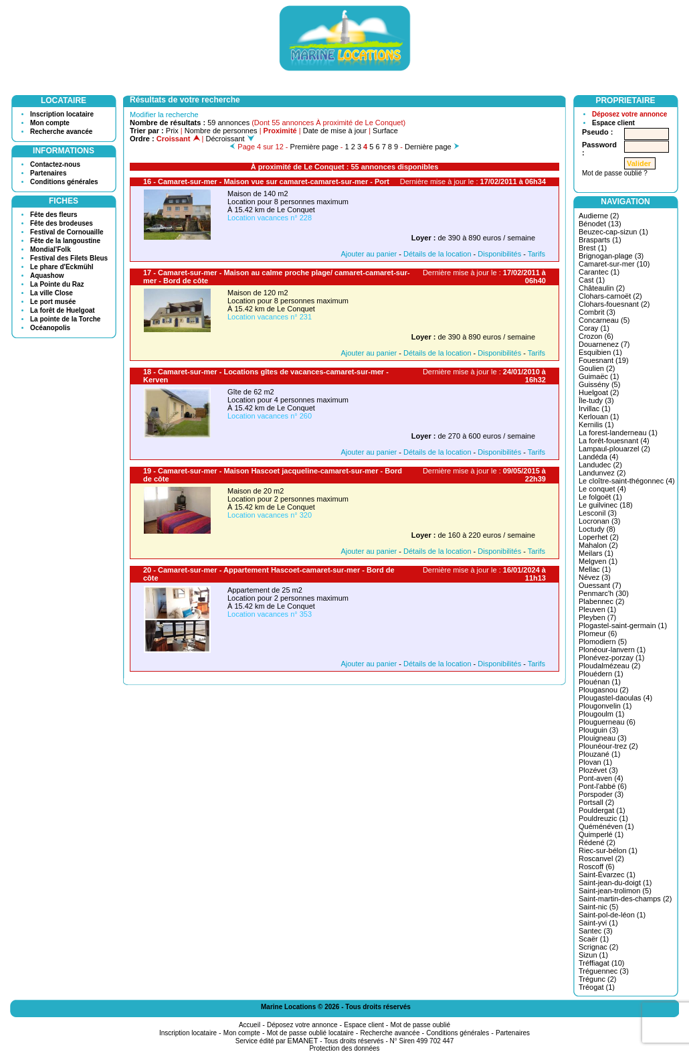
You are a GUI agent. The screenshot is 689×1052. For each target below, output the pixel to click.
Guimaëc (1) (599, 376)
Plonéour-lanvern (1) (612, 650)
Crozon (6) (596, 336)
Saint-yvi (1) (598, 923)
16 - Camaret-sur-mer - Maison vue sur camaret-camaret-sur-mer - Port (266, 181)
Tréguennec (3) (604, 971)
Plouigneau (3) (603, 738)
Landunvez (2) (602, 473)
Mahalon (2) (598, 545)
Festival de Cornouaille (66, 232)
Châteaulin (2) (602, 288)
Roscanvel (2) (601, 858)
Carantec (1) (599, 272)
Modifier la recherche (164, 114)
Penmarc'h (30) (604, 593)
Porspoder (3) (601, 794)
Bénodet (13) (600, 224)
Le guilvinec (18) (606, 505)
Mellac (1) (595, 569)
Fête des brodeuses (61, 223)
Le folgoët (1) (600, 497)
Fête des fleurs (54, 214)
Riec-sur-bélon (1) (608, 850)
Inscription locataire (62, 114)
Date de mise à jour (335, 131)
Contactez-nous (55, 164)
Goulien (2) (597, 368)
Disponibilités (499, 254)
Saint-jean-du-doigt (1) (615, 883)
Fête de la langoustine (65, 240)
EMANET (303, 1041)
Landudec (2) (600, 465)
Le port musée (53, 301)
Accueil (249, 1025)
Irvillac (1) (595, 408)
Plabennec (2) (602, 601)
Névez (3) (595, 577)
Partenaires (48, 173)
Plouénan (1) (600, 682)
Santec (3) (596, 931)
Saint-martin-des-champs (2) (625, 899)
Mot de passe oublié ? (615, 173)
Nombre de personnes (221, 131)
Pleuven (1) (597, 609)
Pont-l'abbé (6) (603, 786)
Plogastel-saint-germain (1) (623, 625)
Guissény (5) (599, 384)
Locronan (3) (599, 521)
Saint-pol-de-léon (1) (612, 915)
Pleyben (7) (597, 617)
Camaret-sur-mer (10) (614, 264)
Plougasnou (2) (604, 690)
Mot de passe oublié (421, 1025)
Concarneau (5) (604, 320)
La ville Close (51, 293)
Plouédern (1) (601, 674)
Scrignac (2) (598, 947)
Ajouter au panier (368, 254)
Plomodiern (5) (603, 641)
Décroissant (230, 139)
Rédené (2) (597, 842)
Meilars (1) (596, 553)
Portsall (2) (596, 802)
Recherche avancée (61, 131)
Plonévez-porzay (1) (611, 658)
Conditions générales (64, 181)
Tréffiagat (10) (601, 963)
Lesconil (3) (598, 513)
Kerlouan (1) (599, 416)
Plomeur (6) (598, 633)
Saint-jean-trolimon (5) (615, 891)
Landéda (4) (598, 457)
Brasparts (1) (600, 240)
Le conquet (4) (602, 489)
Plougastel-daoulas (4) (615, 698)
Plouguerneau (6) (607, 722)
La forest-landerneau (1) (618, 433)
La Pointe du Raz (57, 284)
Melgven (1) (598, 561)
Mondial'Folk (50, 249)
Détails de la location (437, 254)
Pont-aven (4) (601, 778)
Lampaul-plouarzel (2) (614, 449)
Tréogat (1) (597, 987)
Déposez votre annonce (629, 114)
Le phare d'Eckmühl (62, 267)
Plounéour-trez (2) (608, 746)
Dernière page (428, 147)
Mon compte (50, 123)
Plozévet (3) (598, 770)
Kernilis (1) (596, 425)
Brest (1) (593, 248)
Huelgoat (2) (599, 392)
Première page (314, 147)
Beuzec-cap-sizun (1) (613, 232)
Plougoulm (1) (601, 714)
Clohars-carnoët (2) (610, 296)
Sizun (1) (593, 955)
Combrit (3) (597, 312)
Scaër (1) (594, 939)
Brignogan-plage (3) (611, 256)
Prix (172, 131)
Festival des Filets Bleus (69, 258)
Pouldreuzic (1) (603, 818)
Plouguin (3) (598, 730)
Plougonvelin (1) (605, 706)
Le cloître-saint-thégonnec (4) (627, 481)
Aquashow (47, 275)
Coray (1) (594, 328)
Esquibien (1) (600, 352)
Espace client (613, 123)
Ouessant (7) (600, 585)
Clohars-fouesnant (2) (614, 304)
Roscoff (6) (597, 866)
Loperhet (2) (599, 537)
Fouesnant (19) (604, 360)
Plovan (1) (595, 762)
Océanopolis (50, 327)
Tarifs (536, 254)
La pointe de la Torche (65, 319)
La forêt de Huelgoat (62, 310)
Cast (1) (592, 280)
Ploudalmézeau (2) (609, 666)
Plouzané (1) (599, 754)
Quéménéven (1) (606, 826)
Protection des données (344, 1048)
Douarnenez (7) (604, 344)
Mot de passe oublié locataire (310, 1033)
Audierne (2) (599, 216)
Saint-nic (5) (598, 907)
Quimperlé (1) (601, 834)
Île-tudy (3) (596, 400)
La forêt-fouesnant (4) (614, 441)
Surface (385, 131)
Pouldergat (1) (602, 810)
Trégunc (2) (597, 979)
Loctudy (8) (597, 529)
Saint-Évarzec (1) (607, 875)
